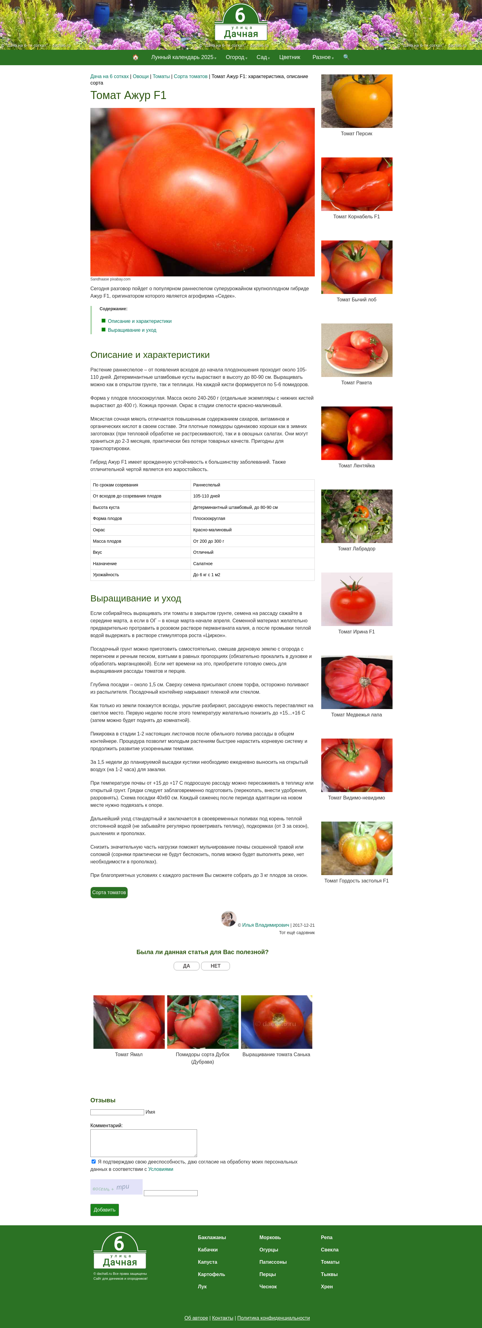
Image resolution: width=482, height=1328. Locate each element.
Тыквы (329, 1274)
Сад (262, 57)
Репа (327, 1237)
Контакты (222, 1318)
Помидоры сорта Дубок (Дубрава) (202, 1029)
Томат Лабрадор (356, 520)
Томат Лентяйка (356, 437)
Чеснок (268, 1286)
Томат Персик (356, 105)
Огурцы (268, 1249)
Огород (235, 57)
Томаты (330, 1262)
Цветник (289, 57)
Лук (202, 1286)
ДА (186, 966)
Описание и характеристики (140, 321)
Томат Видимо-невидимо (356, 769)
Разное (322, 57)
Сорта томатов (109, 892)
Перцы (267, 1274)
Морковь (270, 1237)
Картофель (211, 1274)
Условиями (160, 1169)
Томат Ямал (128, 1026)
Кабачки (208, 1249)
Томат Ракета (356, 354)
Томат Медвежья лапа (356, 686)
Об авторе (196, 1318)
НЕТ (215, 966)
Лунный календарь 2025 (182, 57)
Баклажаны (212, 1237)
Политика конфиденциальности (273, 1318)
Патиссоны (273, 1262)
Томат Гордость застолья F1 (356, 852)
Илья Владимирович (265, 925)
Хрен (327, 1286)
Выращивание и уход (132, 330)
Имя (150, 1112)
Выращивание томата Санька (276, 1026)
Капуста (207, 1262)
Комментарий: (106, 1125)
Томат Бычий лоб (356, 271)
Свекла (329, 1249)
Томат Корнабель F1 (356, 188)
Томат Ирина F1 (356, 603)
